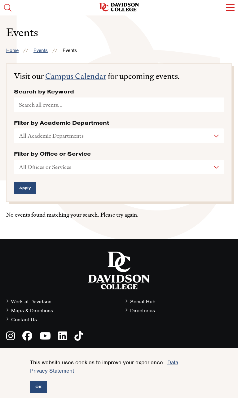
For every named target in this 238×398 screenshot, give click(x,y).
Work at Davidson (31, 301)
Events (40, 50)
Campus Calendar (75, 76)
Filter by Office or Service (52, 153)
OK (38, 386)
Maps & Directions (32, 310)
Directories (142, 310)
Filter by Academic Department (61, 122)
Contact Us (24, 319)
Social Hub (143, 301)
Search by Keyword (44, 91)
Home (12, 50)
